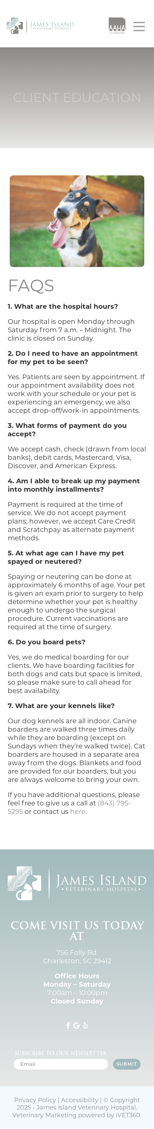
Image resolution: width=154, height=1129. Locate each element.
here (78, 811)
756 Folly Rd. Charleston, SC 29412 (77, 956)
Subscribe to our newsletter (61, 1053)
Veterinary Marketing (44, 1115)
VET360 (128, 1115)
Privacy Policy (35, 1100)
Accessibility (79, 1100)
